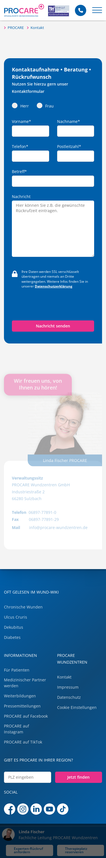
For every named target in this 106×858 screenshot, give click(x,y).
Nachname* (68, 121)
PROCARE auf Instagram (16, 729)
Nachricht (21, 197)
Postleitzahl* (69, 147)
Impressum (68, 687)
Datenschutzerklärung (53, 286)
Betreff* (19, 172)
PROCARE (16, 27)
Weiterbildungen (20, 695)
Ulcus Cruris (15, 617)
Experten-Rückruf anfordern (28, 850)
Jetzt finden (78, 777)
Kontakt (37, 27)
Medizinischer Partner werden (25, 682)
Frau (45, 106)
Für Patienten (16, 670)
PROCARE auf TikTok (23, 742)
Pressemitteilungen (22, 706)
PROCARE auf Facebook (26, 716)
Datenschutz (69, 697)
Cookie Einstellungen (77, 707)
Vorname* (21, 121)
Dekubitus (13, 627)
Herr (20, 106)
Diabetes (12, 637)
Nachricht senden (53, 326)
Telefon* (20, 147)
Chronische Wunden (23, 607)
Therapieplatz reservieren (76, 850)
